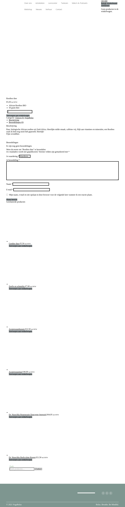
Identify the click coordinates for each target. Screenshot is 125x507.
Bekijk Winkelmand (109, 3)
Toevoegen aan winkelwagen (18, 115)
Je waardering (12, 156)
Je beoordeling (13, 160)
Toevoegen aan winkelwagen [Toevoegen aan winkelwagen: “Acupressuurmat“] (20, 374)
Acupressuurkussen (17, 329)
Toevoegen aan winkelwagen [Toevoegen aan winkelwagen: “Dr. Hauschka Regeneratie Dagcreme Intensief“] (20, 417)
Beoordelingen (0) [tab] (16, 122)
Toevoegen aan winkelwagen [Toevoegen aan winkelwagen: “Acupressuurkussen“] (20, 331)
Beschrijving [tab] (14, 120)
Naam (9, 184)
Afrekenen (105, 6)
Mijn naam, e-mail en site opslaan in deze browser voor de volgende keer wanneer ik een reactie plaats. (50, 195)
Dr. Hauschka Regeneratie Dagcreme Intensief (28, 415)
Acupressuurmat (16, 372)
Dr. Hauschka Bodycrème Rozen (22, 457)
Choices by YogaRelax (24, 118)
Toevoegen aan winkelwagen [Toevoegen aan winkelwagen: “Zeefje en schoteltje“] (20, 289)
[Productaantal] (19, 111)
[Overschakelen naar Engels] (73, 9)
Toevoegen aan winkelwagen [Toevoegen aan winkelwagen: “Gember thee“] (20, 246)
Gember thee (14, 243)
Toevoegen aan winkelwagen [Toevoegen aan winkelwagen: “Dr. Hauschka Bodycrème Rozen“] (20, 460)
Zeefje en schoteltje (17, 286)
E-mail (9, 190)
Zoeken (38, 469)
